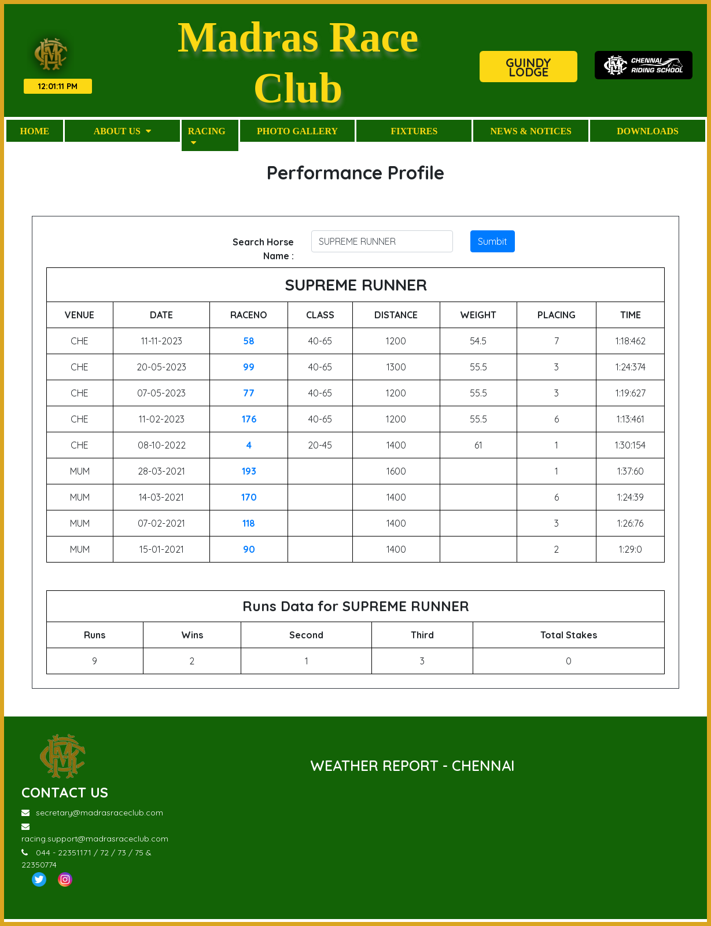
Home (35, 133)
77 (249, 395)
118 (248, 525)
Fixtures (414, 133)
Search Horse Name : (263, 251)
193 (249, 473)
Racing (207, 138)
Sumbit (492, 243)
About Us (122, 133)
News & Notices (530, 133)
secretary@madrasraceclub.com (92, 815)
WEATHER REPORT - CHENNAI (412, 768)
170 (249, 499)
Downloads (648, 133)
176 (249, 421)
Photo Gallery (297, 133)
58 (249, 343)
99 (249, 369)
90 (249, 551)
